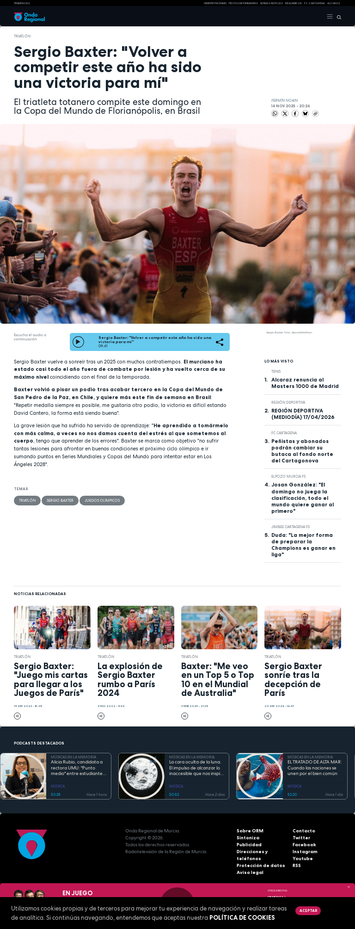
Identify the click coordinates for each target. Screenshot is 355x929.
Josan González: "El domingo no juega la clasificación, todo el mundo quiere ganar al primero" (302, 497)
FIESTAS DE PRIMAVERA (243, 3)
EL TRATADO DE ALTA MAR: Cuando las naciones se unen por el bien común (315, 767)
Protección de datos (261, 865)
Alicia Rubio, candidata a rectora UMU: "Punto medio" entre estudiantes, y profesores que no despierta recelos (78, 768)
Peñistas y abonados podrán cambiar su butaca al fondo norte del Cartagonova (302, 451)
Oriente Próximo (215, 3)
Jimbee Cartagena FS (290, 526)
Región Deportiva (288, 402)
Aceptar (308, 910)
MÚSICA (58, 786)
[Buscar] (337, 16)
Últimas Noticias (271, 3)
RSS (297, 865)
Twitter (301, 838)
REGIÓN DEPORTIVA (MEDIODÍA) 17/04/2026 (303, 413)
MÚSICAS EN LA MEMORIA (73, 757)
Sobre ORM (250, 831)
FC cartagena (314, 3)
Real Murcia (293, 3)
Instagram (305, 852)
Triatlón (22, 36)
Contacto (304, 831)
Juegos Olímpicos (102, 500)
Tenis (276, 371)
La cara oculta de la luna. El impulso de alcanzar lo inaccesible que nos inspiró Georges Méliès (197, 768)
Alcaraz (333, 3)
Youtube (303, 858)
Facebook (304, 845)
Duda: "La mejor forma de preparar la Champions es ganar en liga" (303, 545)
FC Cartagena (284, 433)
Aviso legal (250, 872)
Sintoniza (248, 838)
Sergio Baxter (60, 500)
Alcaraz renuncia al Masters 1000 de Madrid (305, 382)
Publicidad (249, 845)
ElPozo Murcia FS (288, 476)
